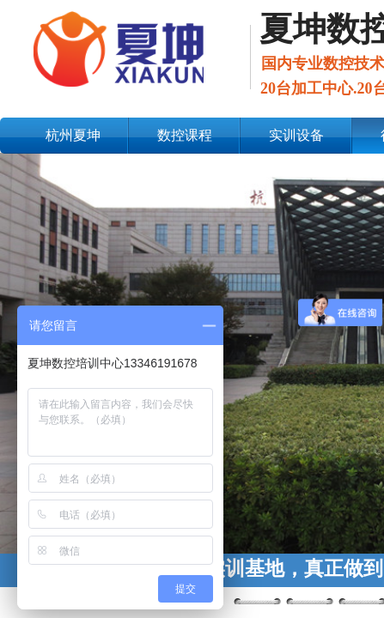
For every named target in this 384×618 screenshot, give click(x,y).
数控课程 (184, 135)
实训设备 (296, 135)
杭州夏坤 (73, 135)
